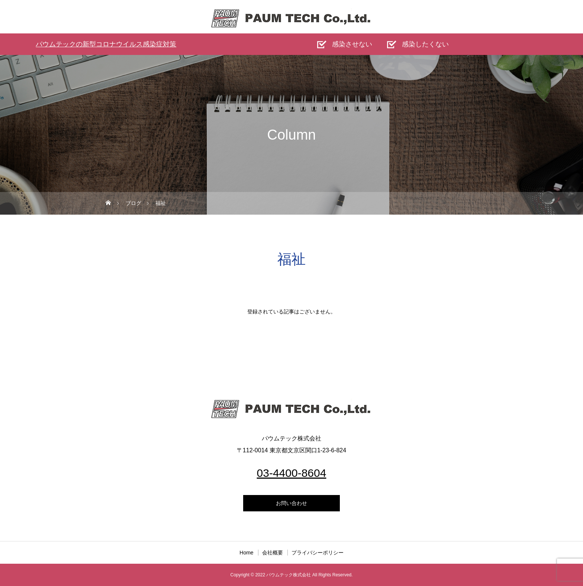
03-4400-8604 (291, 473)
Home (246, 553)
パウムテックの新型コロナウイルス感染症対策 (106, 44)
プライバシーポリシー (318, 553)
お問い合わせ (291, 503)
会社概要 (272, 553)
